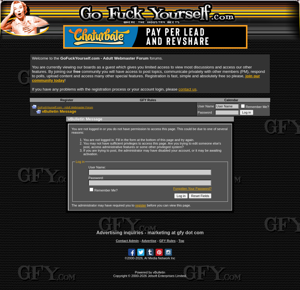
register (140, 205)
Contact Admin (127, 241)
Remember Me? (255, 107)
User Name (206, 106)
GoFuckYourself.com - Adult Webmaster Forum (65, 107)
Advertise (148, 241)
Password (205, 112)
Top (181, 241)
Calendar (231, 100)
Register (66, 100)
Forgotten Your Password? (192, 188)
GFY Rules (148, 100)
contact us (188, 89)
